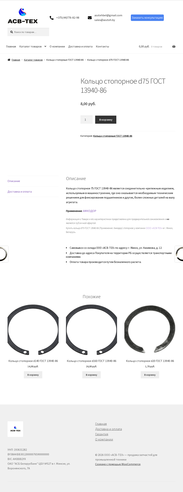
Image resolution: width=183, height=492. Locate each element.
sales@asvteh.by (104, 20)
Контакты (102, 46)
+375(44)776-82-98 (67, 17)
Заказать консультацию (147, 17)
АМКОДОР (89, 211)
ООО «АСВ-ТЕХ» (154, 228)
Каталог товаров (30, 46)
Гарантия (101, 434)
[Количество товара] (86, 120)
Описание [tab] (14, 181)
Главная (11, 46)
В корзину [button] (33, 374)
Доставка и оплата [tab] (20, 191)
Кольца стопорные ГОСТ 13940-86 (112, 135)
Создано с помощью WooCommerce (118, 464)
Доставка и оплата (80, 46)
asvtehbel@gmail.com (108, 15)
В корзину (105, 119)
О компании (57, 46)
